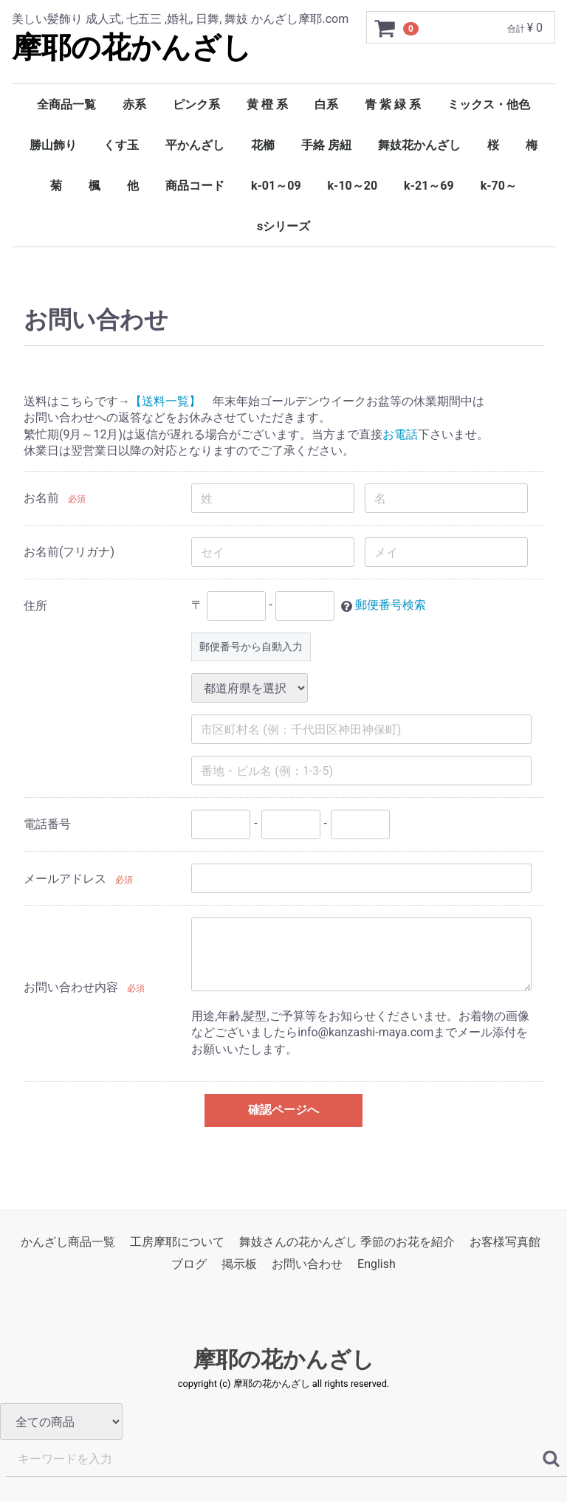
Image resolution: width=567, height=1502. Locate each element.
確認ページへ (283, 1110)
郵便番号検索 (390, 606)
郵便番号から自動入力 (251, 647)
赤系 (134, 104)
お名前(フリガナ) (69, 552)
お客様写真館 (505, 1242)
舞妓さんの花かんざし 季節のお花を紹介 (347, 1242)
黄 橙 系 (267, 104)
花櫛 (263, 145)
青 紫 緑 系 (393, 104)
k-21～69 (429, 186)
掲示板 (239, 1265)
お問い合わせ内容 (71, 988)
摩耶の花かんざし (132, 47)
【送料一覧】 (165, 401)
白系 (326, 104)
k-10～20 (353, 186)
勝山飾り (53, 145)
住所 (35, 606)
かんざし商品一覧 (68, 1242)
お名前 (41, 498)
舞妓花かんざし (419, 145)
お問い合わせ (307, 1265)
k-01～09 (276, 186)
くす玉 (121, 145)
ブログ (189, 1265)
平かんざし (194, 145)
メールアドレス (65, 879)
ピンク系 (196, 104)
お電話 (400, 434)
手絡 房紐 (326, 145)
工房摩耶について (177, 1242)
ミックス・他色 (488, 104)
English (376, 1265)
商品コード (194, 186)
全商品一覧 (66, 104)
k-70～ (499, 186)
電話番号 (47, 824)
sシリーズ (283, 226)
